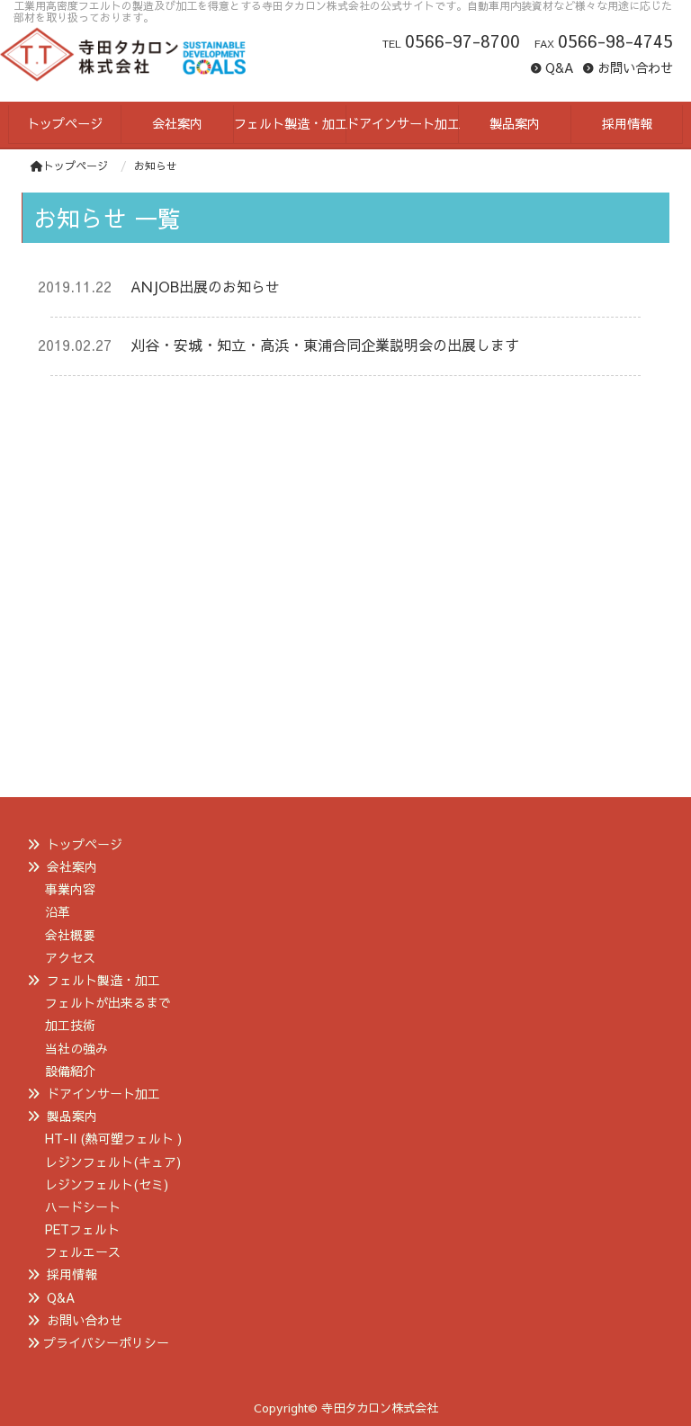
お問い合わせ (635, 67)
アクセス (70, 957)
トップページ (69, 165)
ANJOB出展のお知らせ (205, 286)
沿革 (57, 911)
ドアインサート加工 (103, 1093)
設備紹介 (70, 1071)
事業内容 (70, 889)
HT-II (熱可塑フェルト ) (113, 1138)
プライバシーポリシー (106, 1342)
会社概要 (70, 935)
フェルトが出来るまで (108, 1002)
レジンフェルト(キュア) (113, 1161)
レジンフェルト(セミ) (106, 1184)
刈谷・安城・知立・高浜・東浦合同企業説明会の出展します (324, 344)
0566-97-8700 (462, 40)
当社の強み (76, 1048)
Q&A (559, 67)
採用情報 (72, 1274)
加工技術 (70, 1025)
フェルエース (83, 1251)
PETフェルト (82, 1229)
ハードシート (83, 1206)
